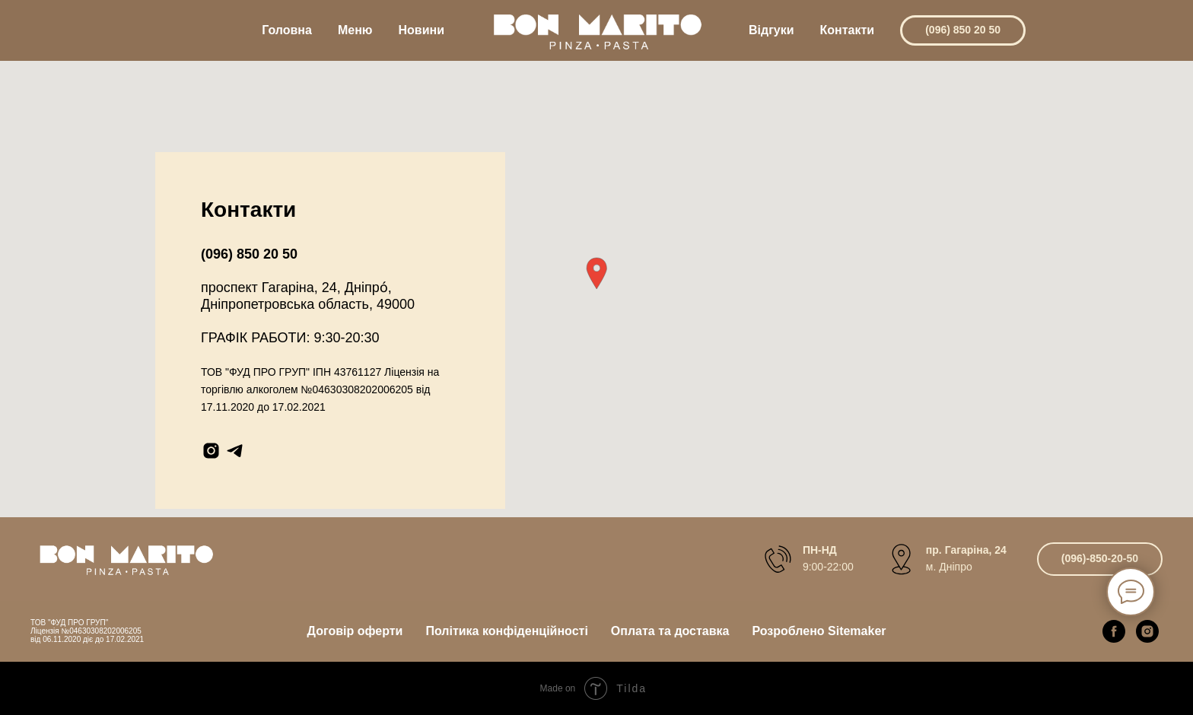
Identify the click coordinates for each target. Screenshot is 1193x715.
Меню (355, 30)
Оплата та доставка (670, 630)
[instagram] (211, 450)
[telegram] (234, 450)
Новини (422, 30)
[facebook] (1113, 631)
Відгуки (771, 30)
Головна (287, 30)
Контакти (847, 30)
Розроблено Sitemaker (819, 630)
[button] (596, 273)
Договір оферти (355, 630)
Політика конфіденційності (506, 630)
